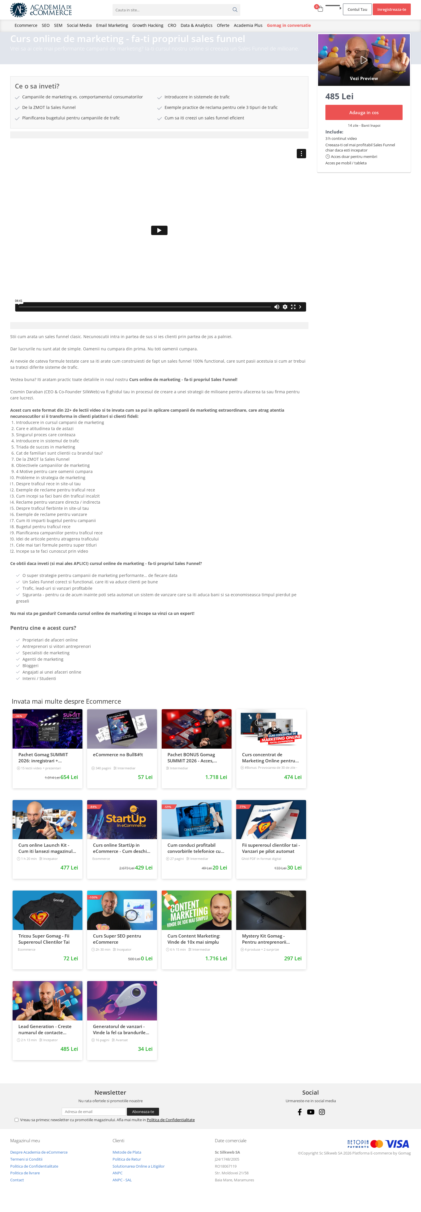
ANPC (117, 1180)
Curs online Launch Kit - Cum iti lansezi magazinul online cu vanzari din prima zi (47, 856)
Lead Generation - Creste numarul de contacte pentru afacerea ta (45, 1037)
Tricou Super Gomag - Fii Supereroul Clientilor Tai (44, 946)
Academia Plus (248, 25)
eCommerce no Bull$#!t (118, 762)
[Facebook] (299, 1119)
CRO (172, 25)
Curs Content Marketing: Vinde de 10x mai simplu (194, 946)
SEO (46, 25)
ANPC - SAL (122, 1187)
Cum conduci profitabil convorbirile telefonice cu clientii (194, 856)
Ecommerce (26, 25)
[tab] (159, 142)
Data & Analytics (197, 25)
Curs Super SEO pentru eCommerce (117, 946)
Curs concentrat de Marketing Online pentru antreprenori (268, 765)
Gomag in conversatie (289, 25)
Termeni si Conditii (26, 1166)
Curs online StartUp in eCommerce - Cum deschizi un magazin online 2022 (121, 856)
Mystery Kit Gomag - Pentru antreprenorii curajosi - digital (264, 946)
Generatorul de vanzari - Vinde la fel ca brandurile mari (119, 1037)
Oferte (223, 25)
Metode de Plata (127, 1159)
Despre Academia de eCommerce (39, 1159)
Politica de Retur (127, 1166)
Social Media (79, 25)
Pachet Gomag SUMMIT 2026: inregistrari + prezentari (43, 765)
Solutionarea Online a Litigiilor (139, 1173)
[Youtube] (311, 1119)
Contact (17, 1187)
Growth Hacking (147, 25)
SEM (58, 25)
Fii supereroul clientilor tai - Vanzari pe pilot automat (271, 856)
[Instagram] (322, 1119)
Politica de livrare (25, 1180)
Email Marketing (112, 25)
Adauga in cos (364, 120)
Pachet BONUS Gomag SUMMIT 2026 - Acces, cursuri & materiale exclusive (191, 765)
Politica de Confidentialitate (171, 1127)
